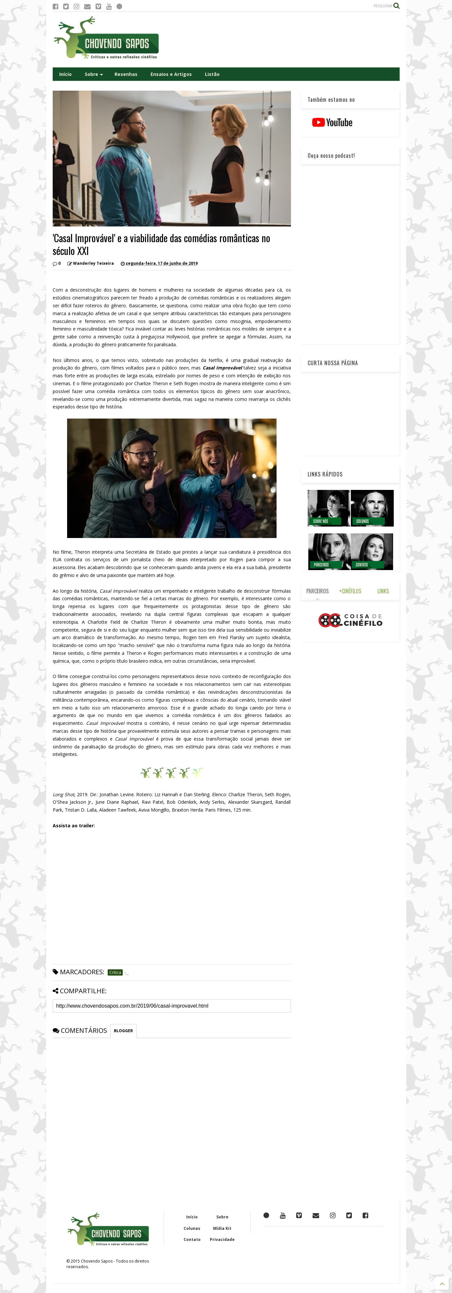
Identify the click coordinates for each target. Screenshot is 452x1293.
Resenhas (126, 74)
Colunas (192, 1228)
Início (65, 74)
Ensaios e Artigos (171, 74)
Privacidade (222, 1239)
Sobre (94, 74)
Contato (192, 1239)
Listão (212, 74)
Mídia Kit (222, 1228)
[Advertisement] (280, 39)
